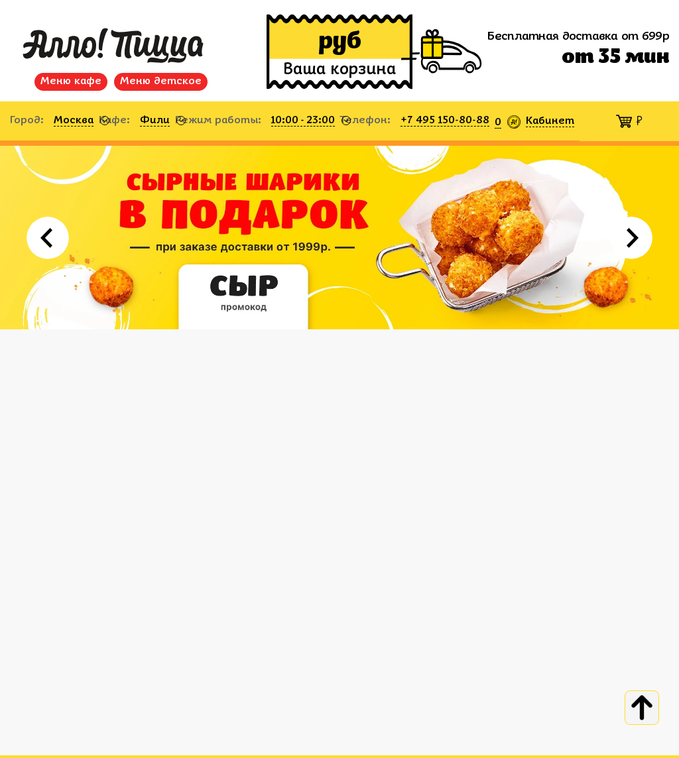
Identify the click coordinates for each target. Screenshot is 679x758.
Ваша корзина (339, 70)
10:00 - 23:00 (303, 120)
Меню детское (161, 81)
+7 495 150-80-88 (445, 120)
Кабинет (550, 121)
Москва (73, 120)
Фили (155, 120)
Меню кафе (70, 81)
